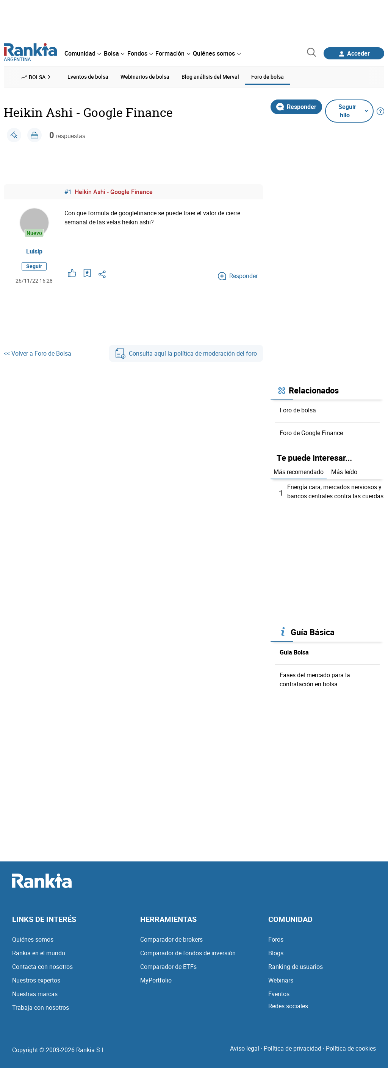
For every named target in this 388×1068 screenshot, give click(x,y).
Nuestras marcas (35, 994)
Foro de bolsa (298, 410)
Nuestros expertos (36, 980)
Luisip (34, 251)
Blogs (275, 953)
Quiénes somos (32, 939)
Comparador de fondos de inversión (188, 953)
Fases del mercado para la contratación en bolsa (315, 679)
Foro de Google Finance (311, 433)
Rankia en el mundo (38, 953)
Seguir (34, 266)
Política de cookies (351, 1048)
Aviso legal (244, 1048)
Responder (296, 107)
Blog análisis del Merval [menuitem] (210, 76)
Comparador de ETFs (168, 966)
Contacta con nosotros (42, 966)
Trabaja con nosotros (40, 1007)
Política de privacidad (292, 1048)
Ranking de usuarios (295, 966)
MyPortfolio (156, 980)
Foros (275, 939)
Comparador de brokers (171, 939)
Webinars (280, 980)
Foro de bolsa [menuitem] (267, 76)
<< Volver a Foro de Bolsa (37, 353)
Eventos (278, 994)
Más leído (344, 472)
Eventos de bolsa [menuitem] (87, 76)
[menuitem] (82, 53)
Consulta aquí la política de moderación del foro (186, 353)
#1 (68, 191)
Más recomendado (299, 472)
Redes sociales (288, 1006)
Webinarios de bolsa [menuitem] (144, 76)
